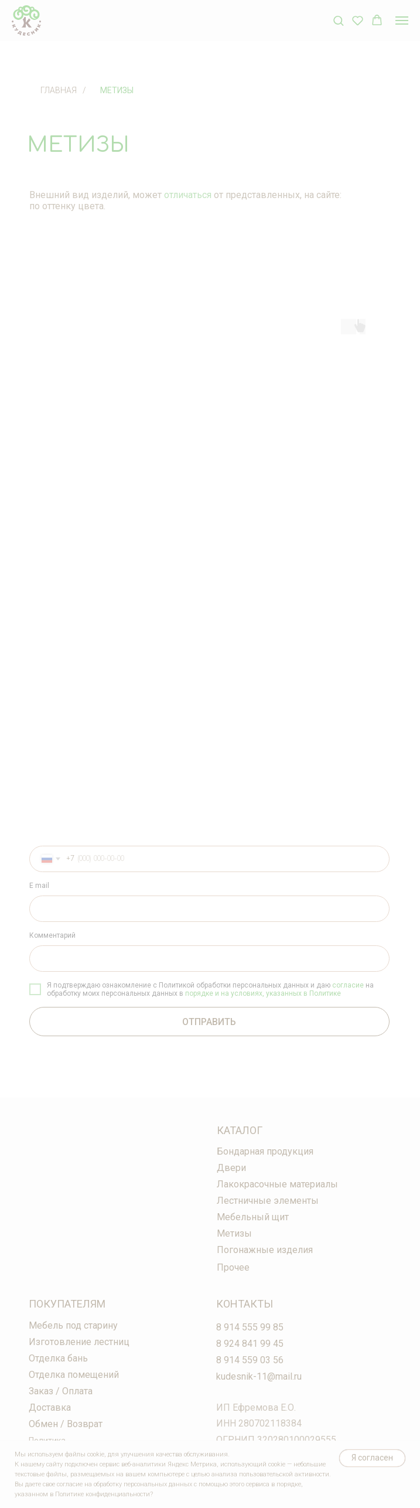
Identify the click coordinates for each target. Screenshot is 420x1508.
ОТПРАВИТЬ (209, 1021)
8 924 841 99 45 (250, 1343)
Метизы (117, 90)
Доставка (50, 1407)
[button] (338, 20)
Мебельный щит (253, 1217)
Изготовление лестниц (79, 1341)
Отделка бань (58, 1358)
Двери (231, 1167)
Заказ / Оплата (61, 1391)
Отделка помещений (74, 1374)
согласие (348, 985)
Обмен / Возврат (66, 1423)
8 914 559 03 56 (250, 1360)
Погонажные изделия (265, 1249)
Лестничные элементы (268, 1200)
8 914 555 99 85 (250, 1327)
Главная (58, 90)
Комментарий (52, 935)
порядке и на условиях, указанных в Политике (263, 993)
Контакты (244, 1304)
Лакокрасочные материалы (277, 1184)
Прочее (233, 1267)
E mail (39, 885)
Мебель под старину (73, 1325)
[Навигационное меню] (401, 20)
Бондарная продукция (265, 1151)
